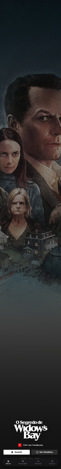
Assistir (16, 452)
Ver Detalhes (44, 452)
